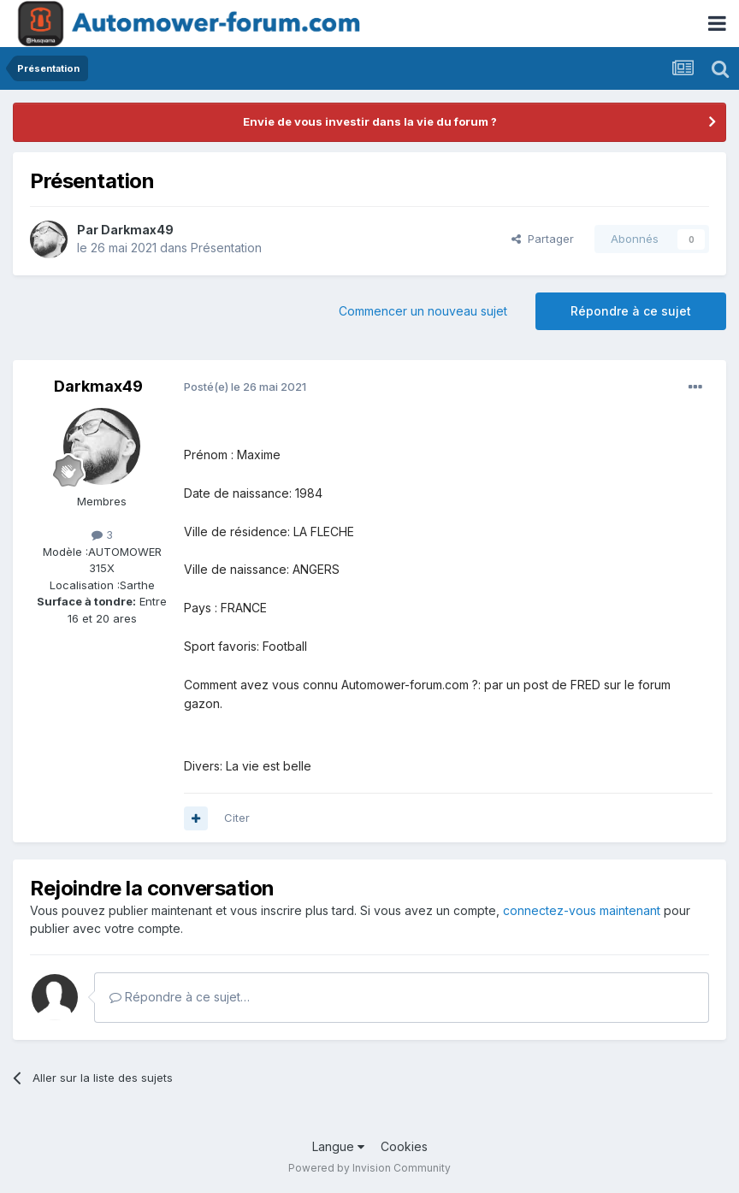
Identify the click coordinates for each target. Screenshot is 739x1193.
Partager (542, 238)
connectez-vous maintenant (581, 910)
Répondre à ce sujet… (179, 996)
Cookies (404, 1146)
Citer (237, 817)
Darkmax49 (137, 229)
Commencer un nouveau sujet (423, 311)
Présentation (226, 247)
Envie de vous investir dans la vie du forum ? (370, 121)
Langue (338, 1146)
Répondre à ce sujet (631, 311)
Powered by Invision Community (369, 1167)
